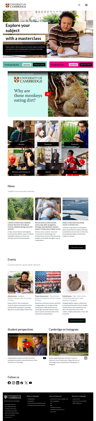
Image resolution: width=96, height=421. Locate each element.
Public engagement (77, 403)
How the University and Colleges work (59, 399)
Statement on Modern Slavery (12, 413)
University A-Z (8, 417)
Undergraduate (31, 399)
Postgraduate (30, 401)
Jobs (51, 403)
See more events (76, 320)
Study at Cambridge (33, 396)
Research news (76, 399)
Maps (51, 405)
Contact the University (10, 404)
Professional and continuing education (36, 403)
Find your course (39, 64)
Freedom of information (10, 408)
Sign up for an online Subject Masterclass (18, 51)
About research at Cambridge (79, 401)
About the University (55, 396)
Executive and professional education (36, 405)
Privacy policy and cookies (11, 411)
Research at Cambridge (79, 396)
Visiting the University (55, 407)
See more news (77, 247)
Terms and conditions (10, 415)
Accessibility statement (10, 406)
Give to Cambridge (54, 401)
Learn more (27, 64)
